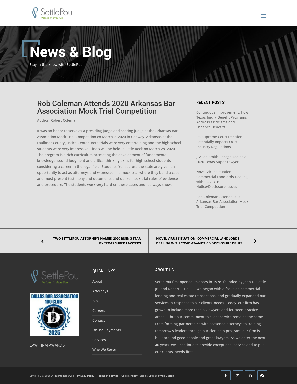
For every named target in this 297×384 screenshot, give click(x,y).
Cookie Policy (129, 375)
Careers (98, 310)
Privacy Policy (85, 375)
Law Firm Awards (47, 345)
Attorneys (100, 291)
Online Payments (106, 330)
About (97, 281)
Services (99, 339)
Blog (95, 300)
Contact (98, 320)
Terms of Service (107, 375)
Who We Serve (104, 349)
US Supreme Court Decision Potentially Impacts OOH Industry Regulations (219, 141)
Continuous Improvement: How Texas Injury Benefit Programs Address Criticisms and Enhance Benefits (222, 119)
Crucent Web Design (161, 375)
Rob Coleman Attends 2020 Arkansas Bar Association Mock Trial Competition (222, 201)
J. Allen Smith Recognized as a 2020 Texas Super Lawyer (221, 159)
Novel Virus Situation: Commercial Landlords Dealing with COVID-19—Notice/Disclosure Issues (222, 179)
